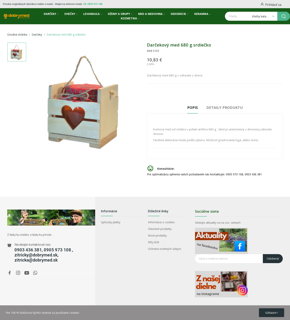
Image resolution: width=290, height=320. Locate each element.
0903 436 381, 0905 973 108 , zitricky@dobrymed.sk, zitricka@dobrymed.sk (43, 255)
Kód (149, 51)
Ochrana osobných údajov (164, 249)
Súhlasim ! (271, 313)
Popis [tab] (192, 107)
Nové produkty (157, 235)
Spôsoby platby (110, 222)
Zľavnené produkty (160, 229)
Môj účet (153, 242)
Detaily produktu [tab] (224, 107)
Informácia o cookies (161, 222)
